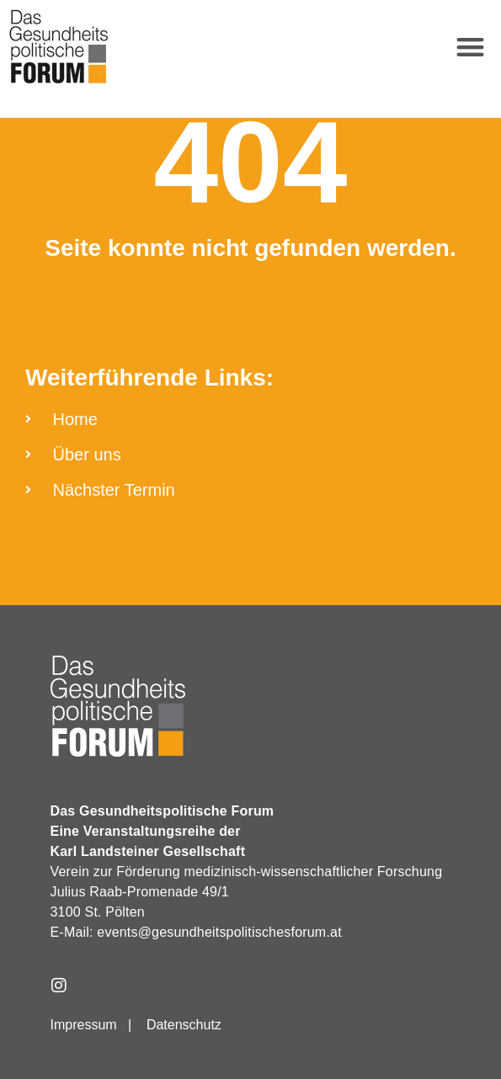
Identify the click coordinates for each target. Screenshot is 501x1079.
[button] (471, 46)
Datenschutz (184, 1025)
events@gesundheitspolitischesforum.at (219, 932)
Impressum (84, 1025)
